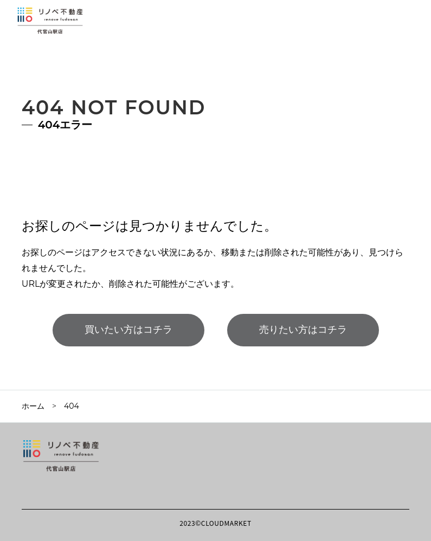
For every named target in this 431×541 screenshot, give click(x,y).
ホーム (33, 406)
